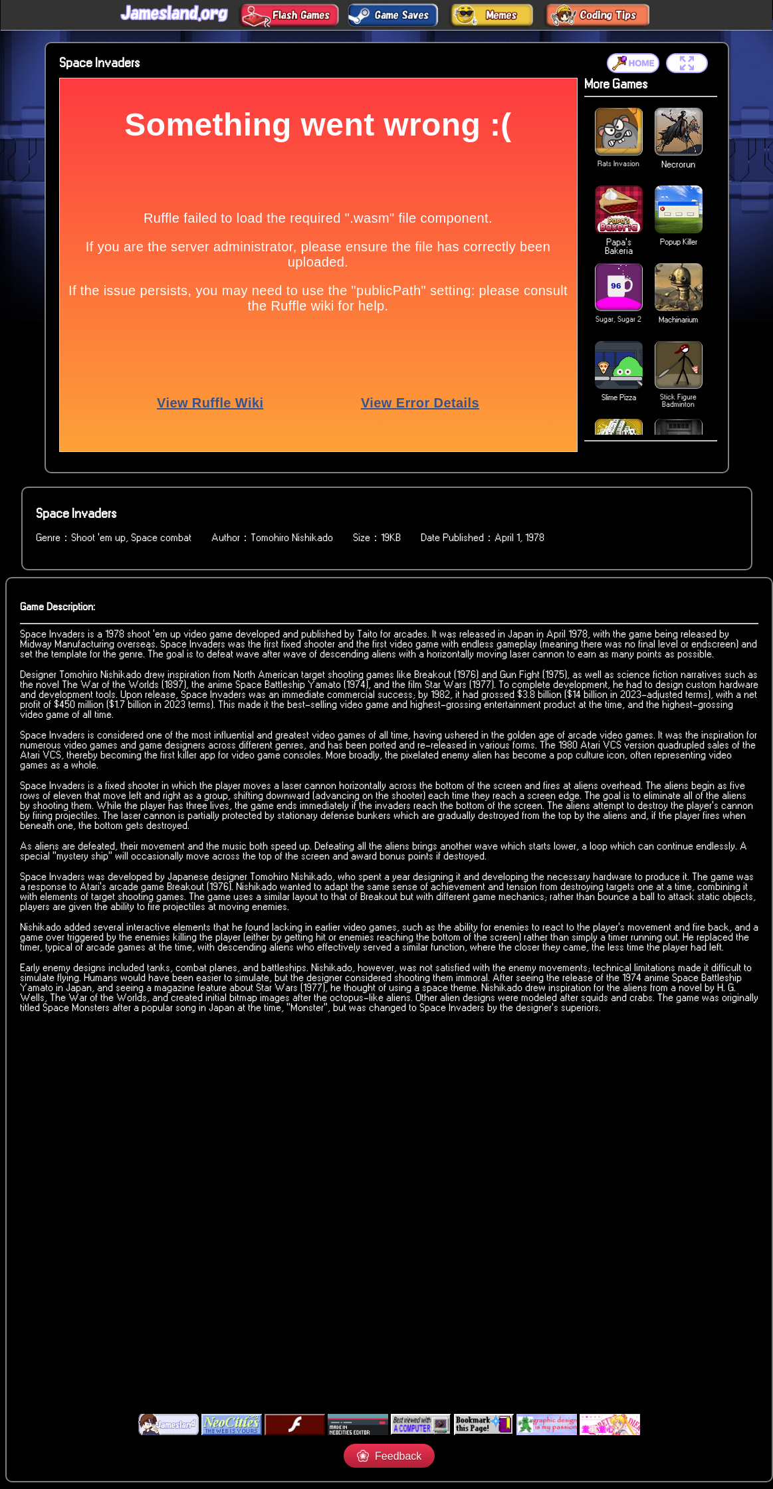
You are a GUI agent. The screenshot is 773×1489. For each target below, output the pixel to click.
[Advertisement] (381, 1305)
